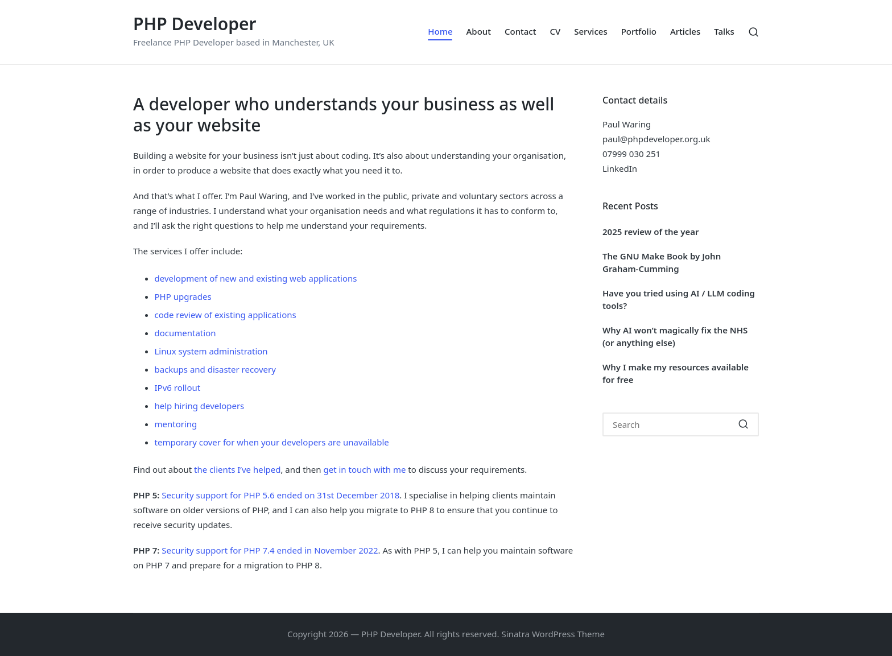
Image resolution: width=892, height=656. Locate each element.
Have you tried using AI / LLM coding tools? (678, 299)
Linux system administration (211, 351)
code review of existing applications (225, 314)
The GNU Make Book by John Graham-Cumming (661, 262)
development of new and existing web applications (256, 278)
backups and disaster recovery (215, 369)
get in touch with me (364, 469)
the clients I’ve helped (237, 469)
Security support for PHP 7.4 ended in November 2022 (270, 550)
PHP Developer (195, 23)
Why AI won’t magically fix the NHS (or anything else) (675, 336)
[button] (743, 424)
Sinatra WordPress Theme (553, 634)
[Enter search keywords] (680, 424)
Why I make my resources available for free (675, 373)
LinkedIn (619, 168)
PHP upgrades (183, 296)
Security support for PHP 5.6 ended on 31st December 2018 (280, 495)
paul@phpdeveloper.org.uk (656, 139)
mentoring (176, 424)
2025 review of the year (650, 231)
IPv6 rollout (178, 387)
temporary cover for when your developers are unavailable (272, 442)
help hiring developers (200, 405)
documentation (185, 333)
